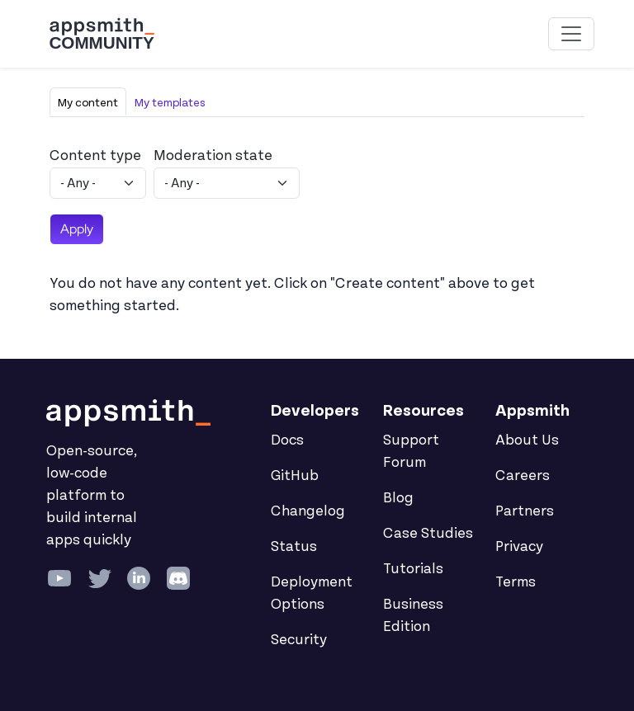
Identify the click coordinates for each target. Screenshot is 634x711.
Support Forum (411, 451)
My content (88, 103)
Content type (95, 155)
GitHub (295, 476)
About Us (527, 440)
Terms (515, 582)
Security (299, 640)
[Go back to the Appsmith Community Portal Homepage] (101, 33)
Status (294, 546)
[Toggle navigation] (571, 33)
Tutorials (413, 569)
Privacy (519, 546)
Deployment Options (311, 593)
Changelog (308, 511)
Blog (398, 498)
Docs (287, 440)
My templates (170, 103)
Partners (524, 511)
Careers (522, 476)
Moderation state (213, 155)
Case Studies (428, 533)
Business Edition (413, 615)
